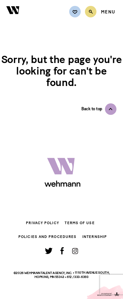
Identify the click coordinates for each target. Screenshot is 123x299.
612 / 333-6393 (78, 277)
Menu (108, 12)
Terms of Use (79, 223)
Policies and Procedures (47, 237)
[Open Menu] (108, 12)
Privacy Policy (42, 223)
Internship (94, 237)
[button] (98, 109)
